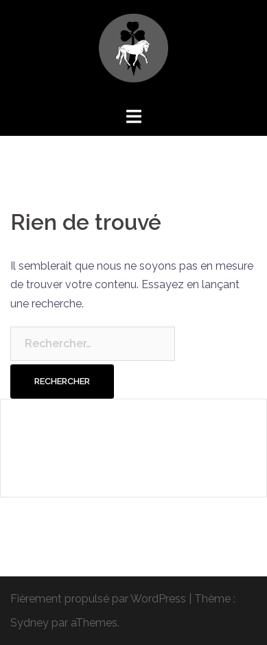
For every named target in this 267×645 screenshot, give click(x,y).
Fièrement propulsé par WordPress (98, 598)
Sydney (29, 622)
